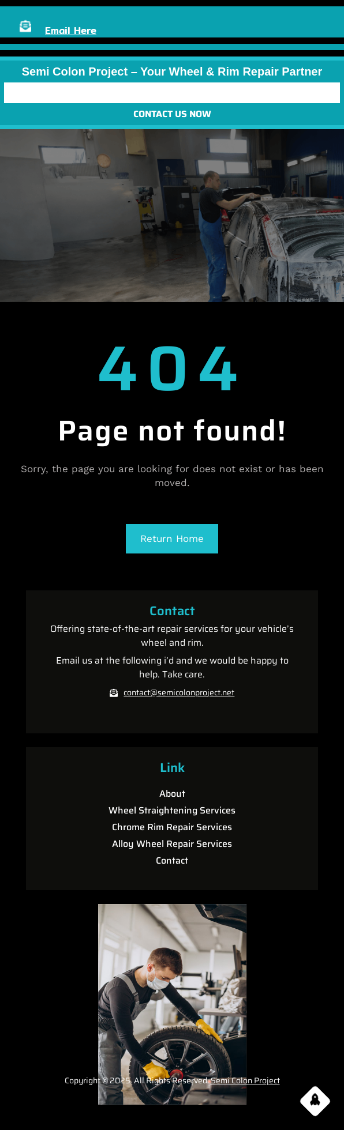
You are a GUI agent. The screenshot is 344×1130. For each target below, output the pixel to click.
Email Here (70, 30)
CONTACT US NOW (172, 114)
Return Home (172, 538)
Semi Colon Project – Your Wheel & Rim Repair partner (172, 71)
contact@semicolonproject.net (179, 692)
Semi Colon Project (245, 1080)
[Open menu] (172, 92)
